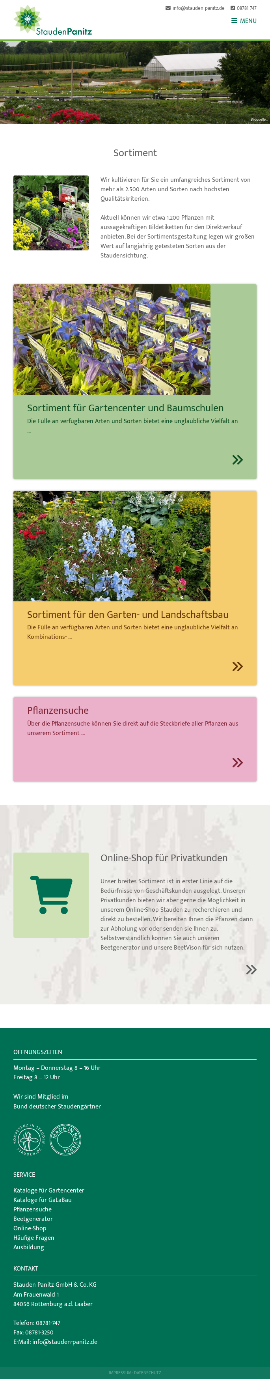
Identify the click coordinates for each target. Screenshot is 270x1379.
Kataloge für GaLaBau (42, 1200)
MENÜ (244, 21)
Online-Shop (30, 1228)
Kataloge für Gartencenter (48, 1190)
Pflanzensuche (32, 1209)
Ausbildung (28, 1247)
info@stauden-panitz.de (199, 8)
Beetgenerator (33, 1219)
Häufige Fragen (33, 1238)
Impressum (120, 1373)
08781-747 (247, 8)
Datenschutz (147, 1373)
